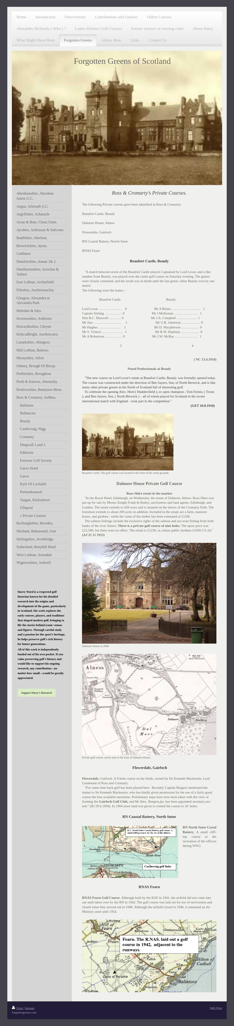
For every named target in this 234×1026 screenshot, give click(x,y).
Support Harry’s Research (36, 692)
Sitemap (30, 1008)
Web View (216, 1008)
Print (17, 1008)
